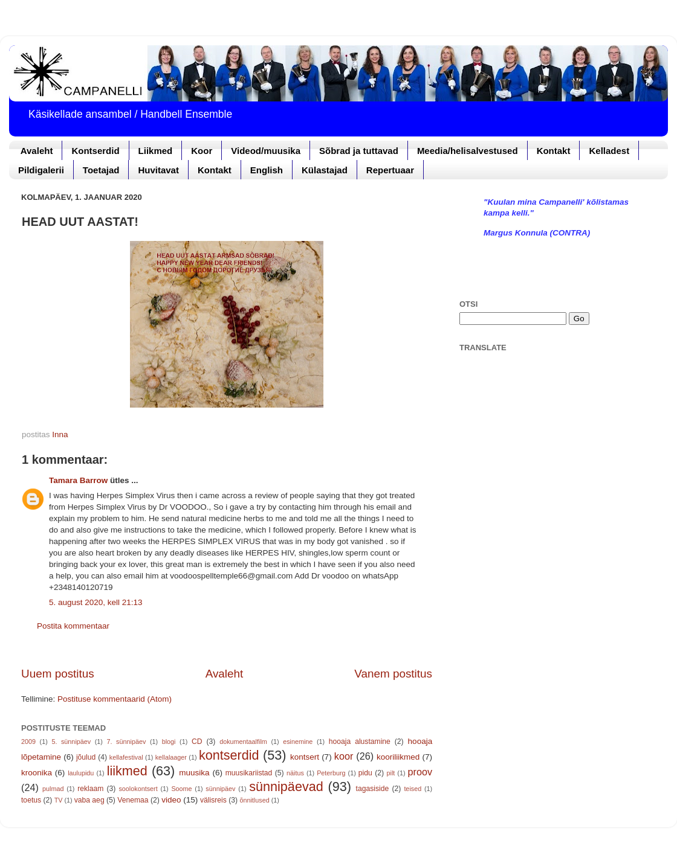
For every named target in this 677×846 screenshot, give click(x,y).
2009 (28, 741)
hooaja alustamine (359, 741)
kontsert (304, 756)
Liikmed (155, 151)
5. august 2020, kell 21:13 (96, 602)
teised (412, 788)
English (266, 170)
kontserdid (229, 755)
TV (58, 800)
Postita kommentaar (73, 625)
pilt (391, 773)
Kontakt (554, 151)
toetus (31, 800)
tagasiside (372, 788)
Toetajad (101, 170)
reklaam (90, 788)
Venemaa (132, 800)
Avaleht (37, 151)
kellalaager (171, 757)
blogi (169, 741)
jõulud (86, 757)
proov (420, 771)
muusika (194, 772)
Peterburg (331, 773)
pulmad (52, 788)
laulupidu (81, 773)
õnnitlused (254, 800)
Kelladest (609, 151)
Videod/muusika (265, 151)
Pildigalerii (41, 170)
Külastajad (325, 170)
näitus (295, 773)
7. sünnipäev (126, 741)
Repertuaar (390, 170)
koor (344, 756)
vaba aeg (89, 800)
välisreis (213, 800)
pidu (365, 773)
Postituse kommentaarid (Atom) (114, 698)
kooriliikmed (398, 756)
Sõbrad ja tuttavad (358, 151)
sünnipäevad (286, 786)
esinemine (298, 741)
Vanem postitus (393, 673)
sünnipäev (220, 788)
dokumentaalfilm (243, 741)
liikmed (127, 770)
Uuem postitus (57, 673)
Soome (181, 788)
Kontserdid (95, 151)
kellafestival (126, 757)
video (171, 799)
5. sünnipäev (71, 741)
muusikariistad (249, 773)
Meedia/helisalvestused (467, 151)
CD (197, 741)
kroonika (36, 772)
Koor (201, 151)
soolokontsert (137, 788)
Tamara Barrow (78, 480)
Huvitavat (158, 170)
